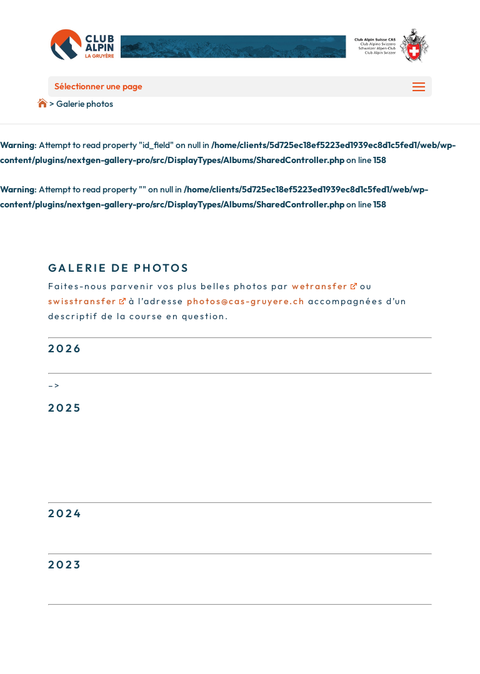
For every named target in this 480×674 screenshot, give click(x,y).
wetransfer (324, 286)
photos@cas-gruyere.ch (246, 301)
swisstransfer (87, 301)
